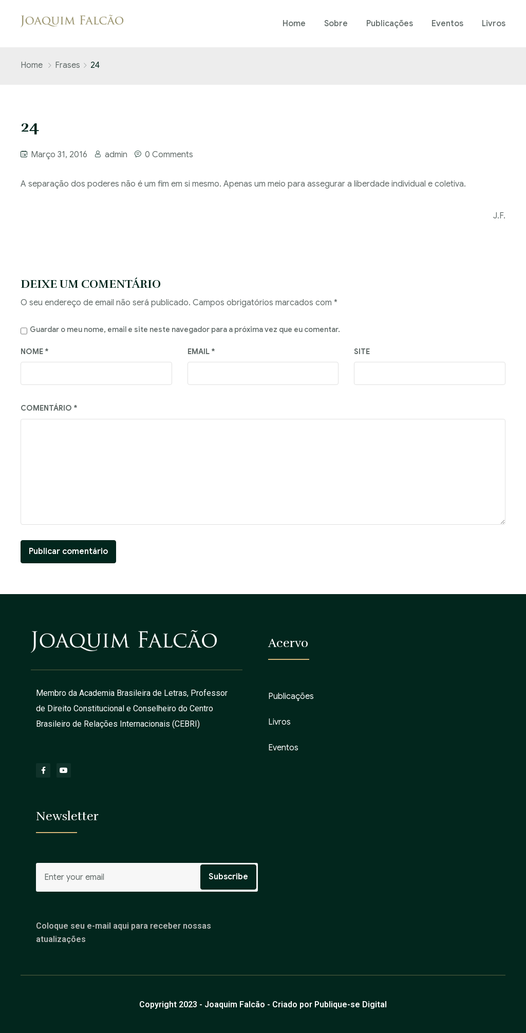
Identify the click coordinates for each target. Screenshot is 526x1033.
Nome (35, 351)
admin (116, 155)
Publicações (389, 24)
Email (201, 351)
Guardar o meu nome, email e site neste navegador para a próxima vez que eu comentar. (185, 329)
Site (362, 351)
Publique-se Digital (350, 1004)
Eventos (447, 24)
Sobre (336, 24)
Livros (493, 24)
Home (294, 24)
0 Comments (169, 155)
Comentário (49, 408)
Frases (67, 65)
